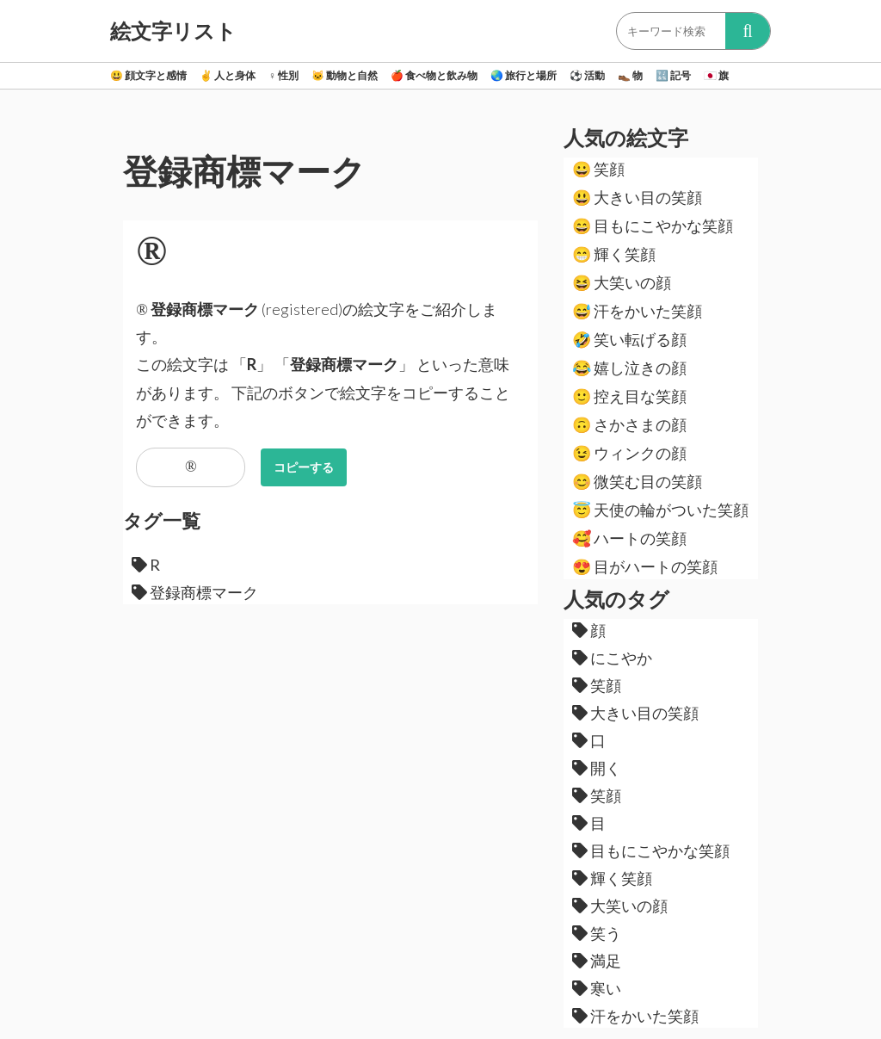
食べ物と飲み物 (434, 75)
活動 (587, 75)
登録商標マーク (195, 592)
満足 (596, 960)
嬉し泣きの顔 (629, 367)
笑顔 (598, 168)
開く (596, 767)
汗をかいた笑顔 (637, 310)
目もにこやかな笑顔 (652, 225)
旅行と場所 (523, 75)
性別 (283, 75)
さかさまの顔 (629, 424)
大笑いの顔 (621, 282)
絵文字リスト (173, 31)
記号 (673, 75)
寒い (596, 988)
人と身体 (228, 75)
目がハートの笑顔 (645, 566)
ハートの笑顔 (629, 538)
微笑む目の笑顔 (637, 481)
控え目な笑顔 (629, 396)
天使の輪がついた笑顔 (660, 509)
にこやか (612, 657)
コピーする (304, 467)
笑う (596, 933)
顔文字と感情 (148, 75)
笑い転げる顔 (629, 339)
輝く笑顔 (614, 253)
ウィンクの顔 (629, 452)
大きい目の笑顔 (637, 197)
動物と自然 (344, 75)
